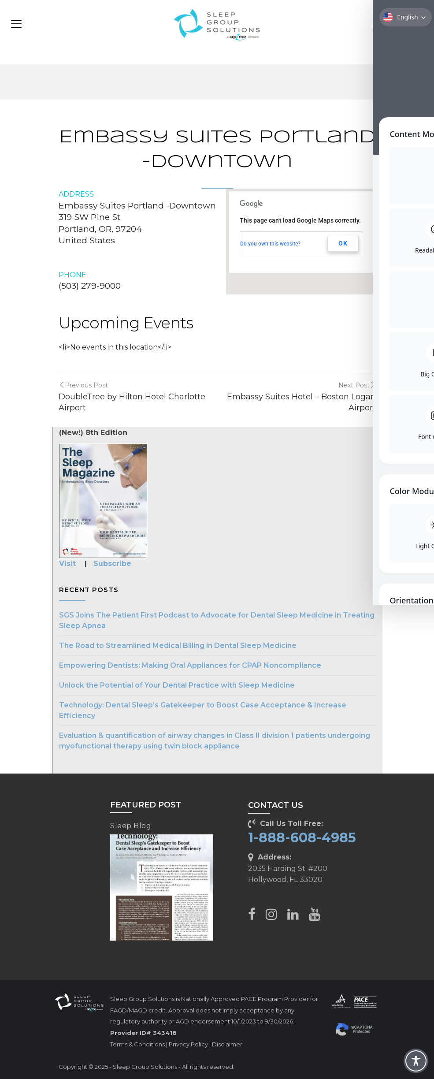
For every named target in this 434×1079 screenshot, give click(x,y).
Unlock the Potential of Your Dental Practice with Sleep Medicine (177, 685)
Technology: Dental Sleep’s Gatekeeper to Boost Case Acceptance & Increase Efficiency (202, 710)
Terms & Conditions (137, 1044)
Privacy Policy (188, 1044)
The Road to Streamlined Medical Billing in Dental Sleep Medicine (178, 645)
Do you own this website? (270, 244)
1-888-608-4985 (302, 838)
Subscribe (112, 563)
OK (343, 243)
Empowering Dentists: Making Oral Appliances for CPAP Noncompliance (190, 665)
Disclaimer (227, 1044)
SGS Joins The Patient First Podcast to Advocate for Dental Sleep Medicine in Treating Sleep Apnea (217, 620)
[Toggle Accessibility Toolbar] (415, 1060)
